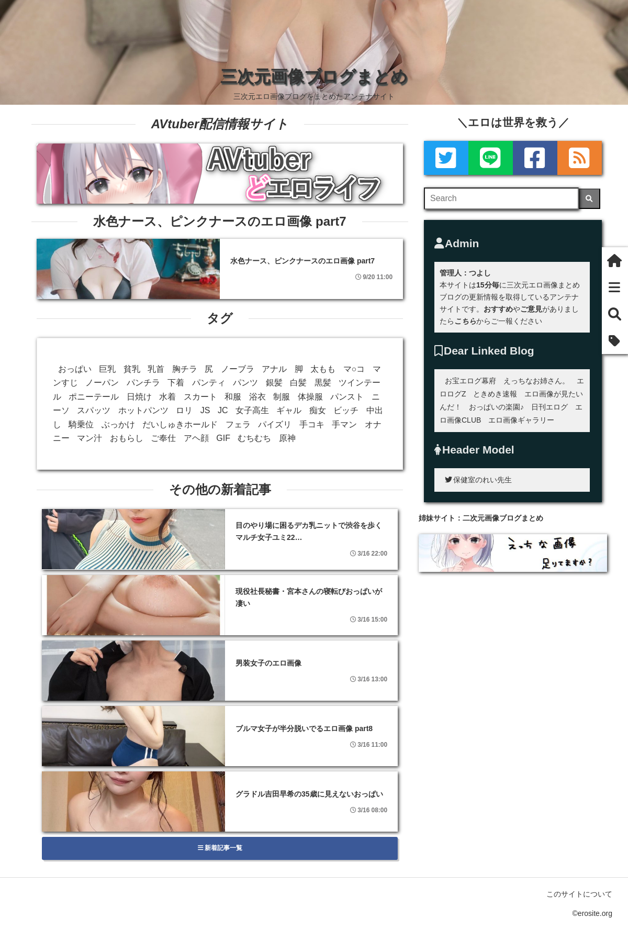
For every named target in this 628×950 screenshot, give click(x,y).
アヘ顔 (196, 438)
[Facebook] (535, 158)
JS (205, 410)
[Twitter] (446, 158)
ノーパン (102, 382)
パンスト (347, 396)
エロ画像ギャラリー (521, 420)
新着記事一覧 (220, 848)
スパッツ (93, 410)
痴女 (317, 410)
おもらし (126, 438)
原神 (287, 438)
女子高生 (252, 410)
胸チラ (184, 368)
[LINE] (490, 158)
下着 (175, 382)
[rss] (579, 158)
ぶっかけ (118, 424)
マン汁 (89, 438)
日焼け (139, 396)
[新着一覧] (615, 287)
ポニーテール (94, 396)
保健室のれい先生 (478, 480)
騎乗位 (81, 424)
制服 (281, 396)
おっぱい (75, 368)
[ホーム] (615, 260)
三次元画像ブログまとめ (314, 76)
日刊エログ (549, 407)
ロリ (184, 410)
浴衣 (257, 396)
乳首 (156, 368)
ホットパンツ (143, 410)
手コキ (311, 424)
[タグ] (615, 340)
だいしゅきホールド (180, 424)
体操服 (310, 396)
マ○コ (354, 368)
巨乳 (107, 368)
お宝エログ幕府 (470, 381)
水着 (167, 396)
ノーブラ (237, 368)
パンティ (209, 382)
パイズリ (274, 424)
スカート (200, 396)
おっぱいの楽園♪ (496, 407)
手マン (344, 424)
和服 (233, 396)
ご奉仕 (163, 438)
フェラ (238, 424)
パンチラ (143, 382)
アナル (274, 368)
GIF (223, 438)
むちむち (254, 438)
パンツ (245, 382)
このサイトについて (579, 894)
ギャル (288, 410)
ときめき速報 (495, 394)
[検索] (589, 199)
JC (223, 410)
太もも (322, 368)
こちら (465, 321)
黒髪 (323, 382)
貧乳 (132, 368)
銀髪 (274, 382)
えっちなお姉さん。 (536, 381)
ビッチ (345, 410)
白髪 (298, 382)
